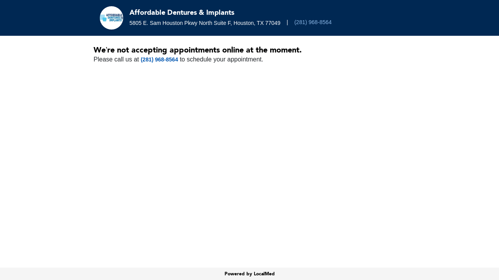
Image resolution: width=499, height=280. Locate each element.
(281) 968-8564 (313, 22)
